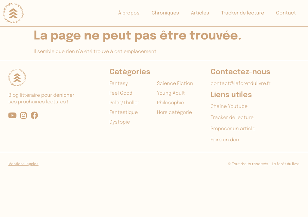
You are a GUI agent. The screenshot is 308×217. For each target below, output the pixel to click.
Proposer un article (233, 128)
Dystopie (119, 122)
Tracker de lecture (242, 13)
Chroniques (165, 13)
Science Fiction (175, 83)
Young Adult (171, 93)
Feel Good (120, 93)
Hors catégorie (174, 112)
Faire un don (225, 140)
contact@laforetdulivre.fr (240, 83)
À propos (129, 13)
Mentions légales (23, 164)
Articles (200, 13)
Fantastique (123, 112)
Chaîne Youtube (229, 106)
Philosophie (170, 102)
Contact (286, 13)
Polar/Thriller (124, 102)
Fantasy (118, 83)
